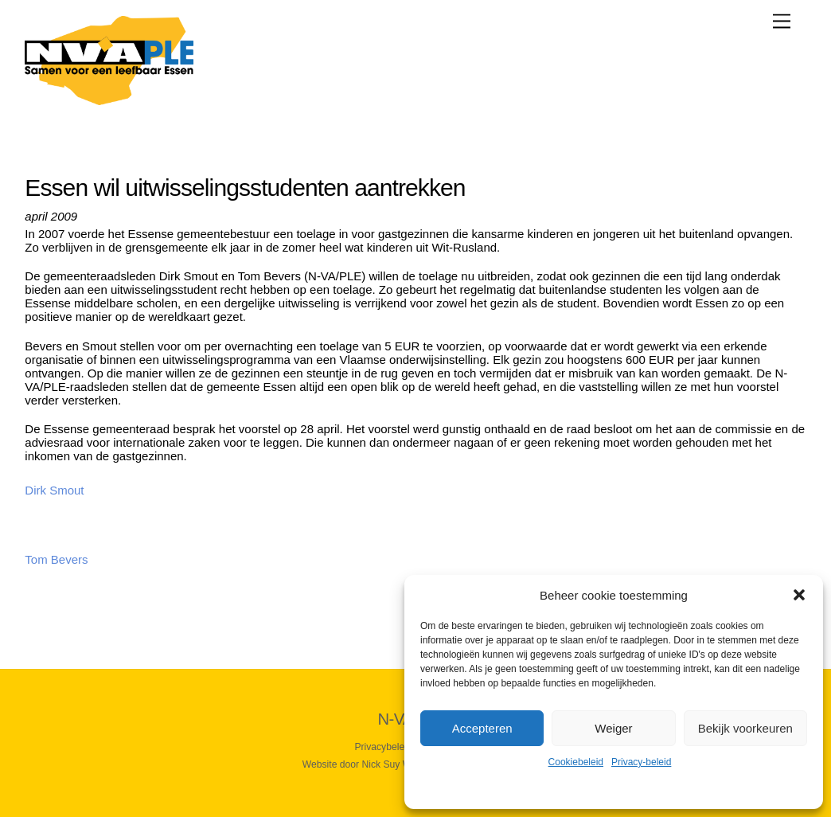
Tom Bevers (56, 559)
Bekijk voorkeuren (745, 728)
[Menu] (782, 21)
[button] (799, 595)
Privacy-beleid (641, 762)
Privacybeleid (383, 746)
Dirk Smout (54, 490)
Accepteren (482, 728)
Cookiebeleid (575, 762)
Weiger (613, 728)
